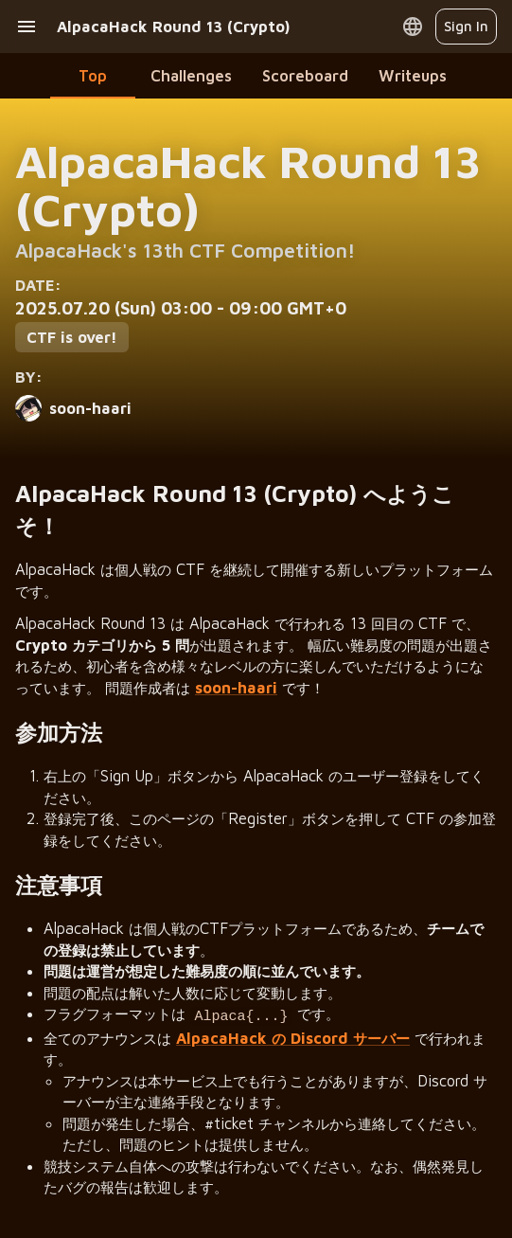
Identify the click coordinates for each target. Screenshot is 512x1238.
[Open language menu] (412, 26)
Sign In (466, 26)
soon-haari (236, 687)
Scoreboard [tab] (305, 75)
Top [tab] (93, 75)
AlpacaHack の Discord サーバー (293, 1035)
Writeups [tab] (413, 75)
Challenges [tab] (191, 75)
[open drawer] (26, 26)
